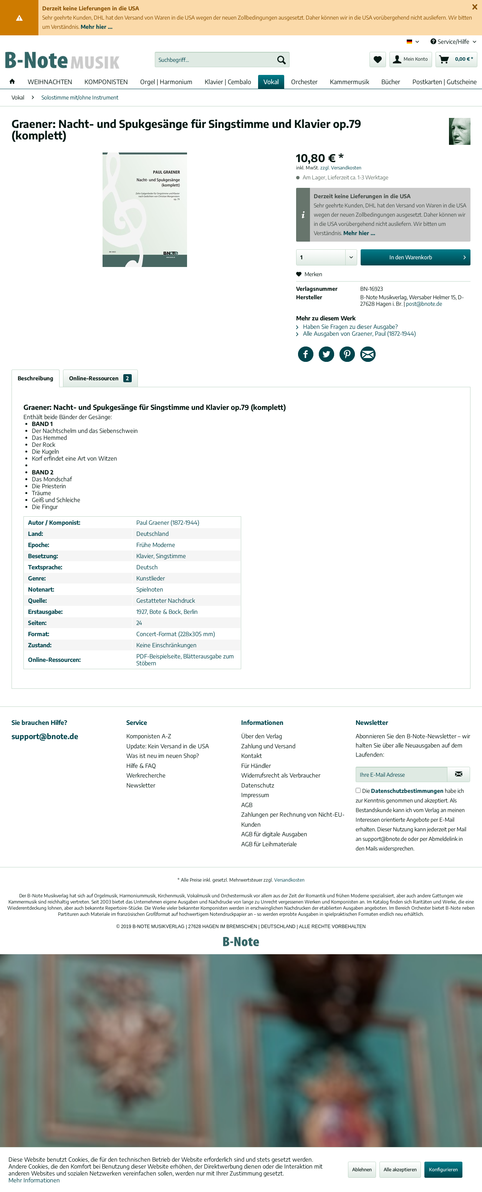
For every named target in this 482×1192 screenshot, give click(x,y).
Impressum (255, 794)
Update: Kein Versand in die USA (167, 746)
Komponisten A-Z (148, 736)
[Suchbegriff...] (222, 59)
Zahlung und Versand (268, 746)
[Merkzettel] (377, 59)
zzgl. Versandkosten (340, 168)
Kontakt (251, 755)
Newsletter (140, 785)
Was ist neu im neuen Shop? (162, 755)
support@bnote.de (45, 736)
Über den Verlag (261, 736)
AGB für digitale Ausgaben (274, 834)
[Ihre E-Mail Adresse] (401, 774)
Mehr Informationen (34, 1180)
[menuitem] (222, 59)
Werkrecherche (146, 775)
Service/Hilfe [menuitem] (451, 41)
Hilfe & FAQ (141, 765)
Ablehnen (362, 1169)
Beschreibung (35, 378)
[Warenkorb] (456, 59)
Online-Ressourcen (100, 378)
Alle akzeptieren (400, 1169)
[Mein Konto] (410, 59)
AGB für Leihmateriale (269, 844)
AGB (246, 804)
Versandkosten (289, 880)
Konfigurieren (443, 1169)
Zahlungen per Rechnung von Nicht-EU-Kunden (293, 819)
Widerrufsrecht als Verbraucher (280, 775)
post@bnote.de (424, 303)
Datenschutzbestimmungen (407, 790)
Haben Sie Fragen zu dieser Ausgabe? (347, 326)
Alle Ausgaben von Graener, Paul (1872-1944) (356, 333)
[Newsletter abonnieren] (458, 774)
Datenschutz (257, 785)
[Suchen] (281, 59)
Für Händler (256, 765)
